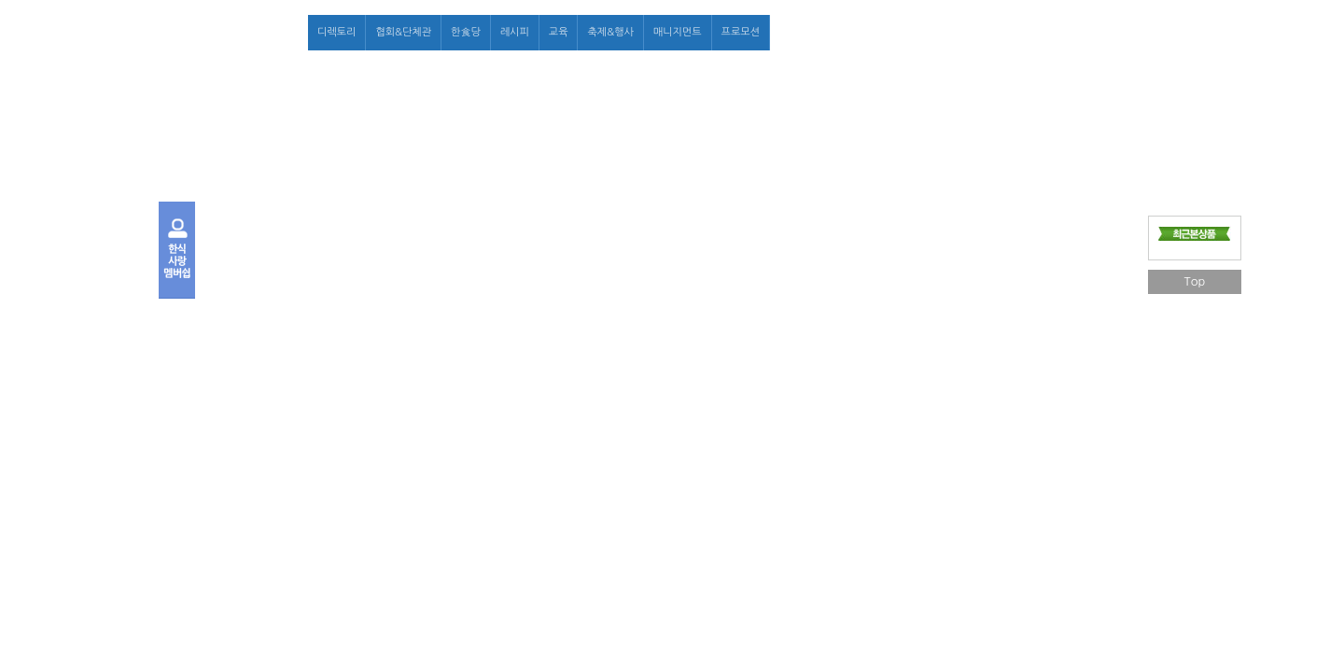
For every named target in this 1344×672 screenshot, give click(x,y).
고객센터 (1105, 32)
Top (1195, 281)
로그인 (943, 32)
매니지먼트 (677, 32)
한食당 (466, 32)
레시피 (514, 32)
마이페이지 (1048, 32)
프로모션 (740, 32)
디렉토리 (336, 32)
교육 (558, 32)
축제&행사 (610, 32)
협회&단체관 (403, 32)
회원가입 (991, 32)
